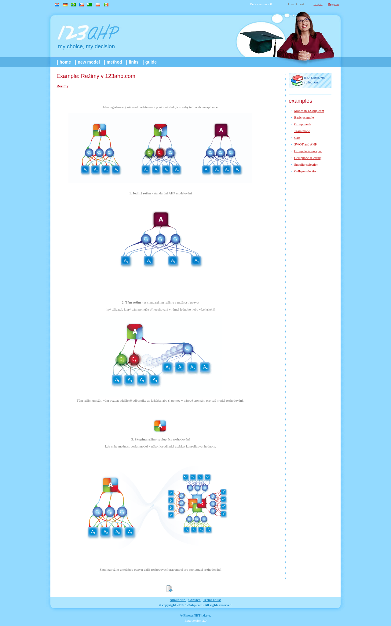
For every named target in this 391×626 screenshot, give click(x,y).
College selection (305, 171)
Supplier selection (306, 164)
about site (178, 600)
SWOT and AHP (305, 144)
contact (194, 600)
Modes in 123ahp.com (309, 110)
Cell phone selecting (308, 158)
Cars (297, 137)
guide (150, 62)
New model (88, 62)
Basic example (304, 117)
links (133, 62)
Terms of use (212, 600)
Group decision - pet (308, 151)
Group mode (302, 124)
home (64, 62)
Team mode (302, 131)
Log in (318, 4)
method (113, 62)
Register (333, 4)
